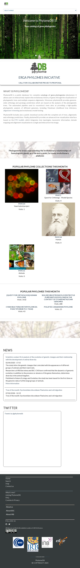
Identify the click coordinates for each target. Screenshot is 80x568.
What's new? (10, 492)
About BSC (10, 511)
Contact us (10, 486)
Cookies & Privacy (13, 500)
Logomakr (32, 556)
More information (12, 383)
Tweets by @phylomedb (14, 413)
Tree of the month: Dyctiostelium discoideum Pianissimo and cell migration (34, 390)
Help (7, 484)
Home (8, 478)
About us (9, 507)
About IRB (10, 514)
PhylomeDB (40, 560)
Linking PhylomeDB (13, 495)
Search (8, 481)
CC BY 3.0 (47, 556)
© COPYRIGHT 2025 (40, 563)
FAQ (7, 497)
